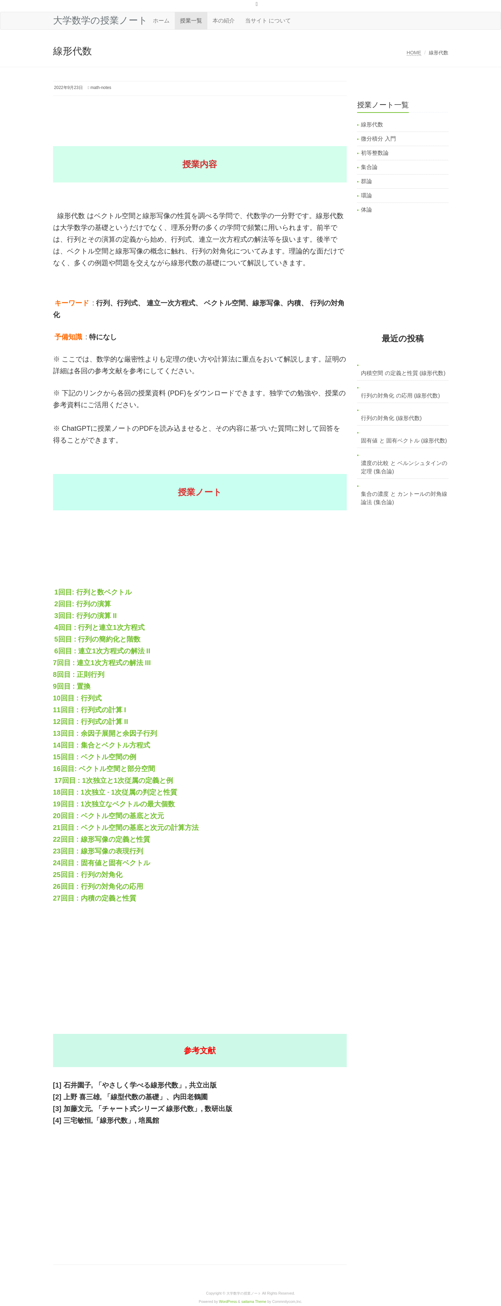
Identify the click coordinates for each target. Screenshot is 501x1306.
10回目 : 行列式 (77, 698)
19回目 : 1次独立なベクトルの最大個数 (114, 804)
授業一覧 (191, 21)
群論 (366, 181)
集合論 (369, 167)
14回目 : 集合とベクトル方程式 (101, 745)
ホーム (161, 21)
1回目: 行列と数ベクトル (93, 592)
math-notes (100, 87)
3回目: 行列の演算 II (85, 615)
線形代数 (372, 124)
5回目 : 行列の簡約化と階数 (97, 639)
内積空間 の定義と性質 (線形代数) (403, 373)
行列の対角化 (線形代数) (391, 418)
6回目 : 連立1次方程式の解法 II (102, 651)
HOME (414, 52)
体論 (366, 210)
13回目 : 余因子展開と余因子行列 (105, 733)
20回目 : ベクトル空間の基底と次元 (108, 816)
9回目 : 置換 (72, 686)
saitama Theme (253, 1302)
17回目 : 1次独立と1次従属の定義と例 (113, 780)
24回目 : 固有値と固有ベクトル (101, 863)
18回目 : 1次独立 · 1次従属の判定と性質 (115, 792)
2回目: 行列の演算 (82, 604)
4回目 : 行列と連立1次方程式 (99, 627)
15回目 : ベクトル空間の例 (94, 757)
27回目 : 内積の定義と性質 (94, 898)
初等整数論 (375, 153)
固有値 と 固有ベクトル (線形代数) (404, 441)
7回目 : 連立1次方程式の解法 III (102, 663)
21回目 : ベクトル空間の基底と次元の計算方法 (126, 827)
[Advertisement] (179, 115)
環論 (366, 195)
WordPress (228, 1302)
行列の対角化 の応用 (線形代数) (400, 396)
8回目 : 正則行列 (79, 674)
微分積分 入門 (378, 139)
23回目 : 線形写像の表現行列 (98, 851)
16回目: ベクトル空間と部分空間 (104, 768)
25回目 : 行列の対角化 (87, 874)
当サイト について (268, 21)
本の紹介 (224, 21)
